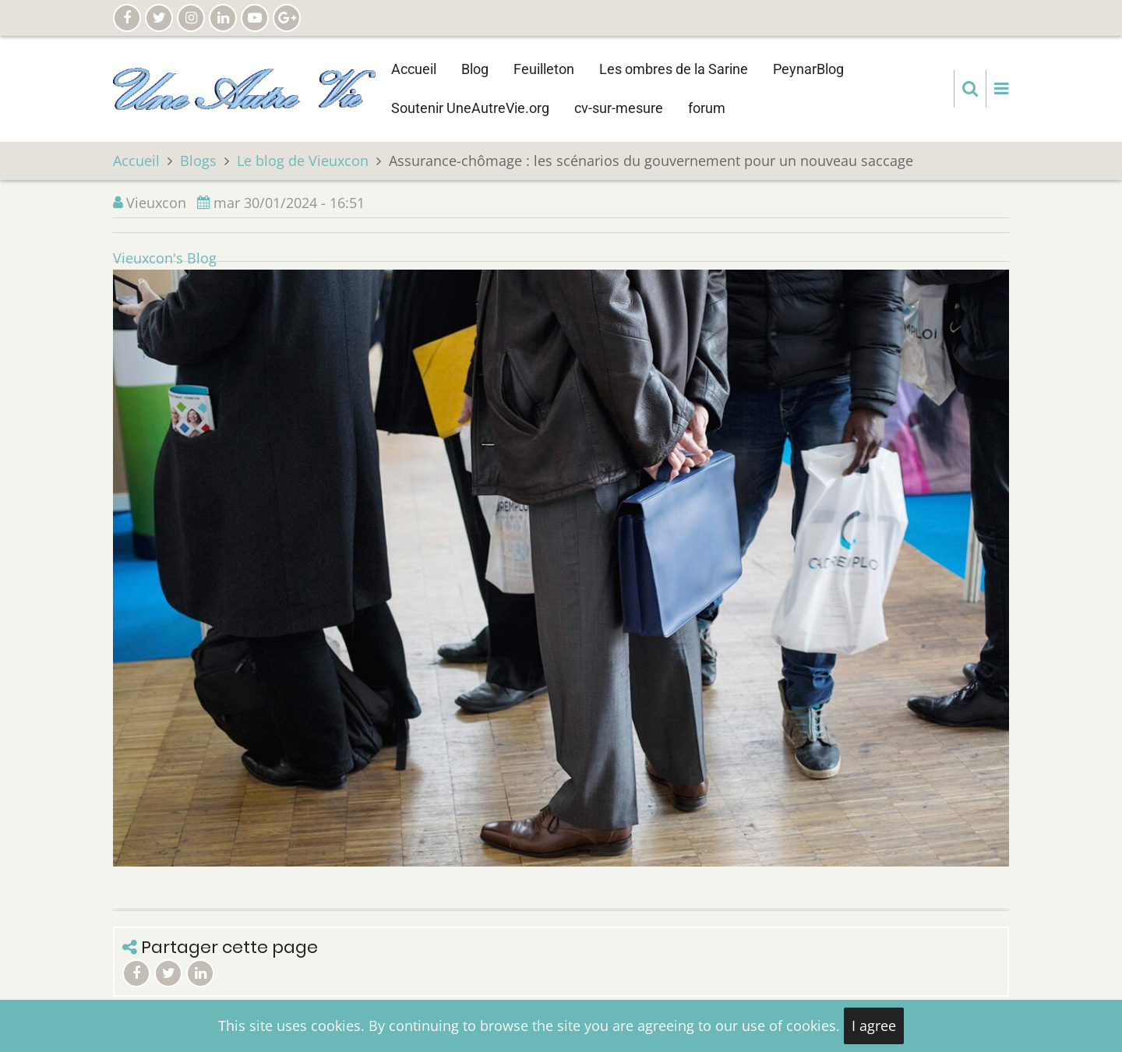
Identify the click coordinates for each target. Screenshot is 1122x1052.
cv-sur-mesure (618, 108)
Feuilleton (543, 69)
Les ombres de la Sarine (673, 69)
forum (706, 108)
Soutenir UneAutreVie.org (470, 108)
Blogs (198, 160)
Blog (475, 69)
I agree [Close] (874, 1025)
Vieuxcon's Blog (165, 258)
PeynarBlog (808, 69)
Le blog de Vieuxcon (303, 160)
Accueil (413, 69)
